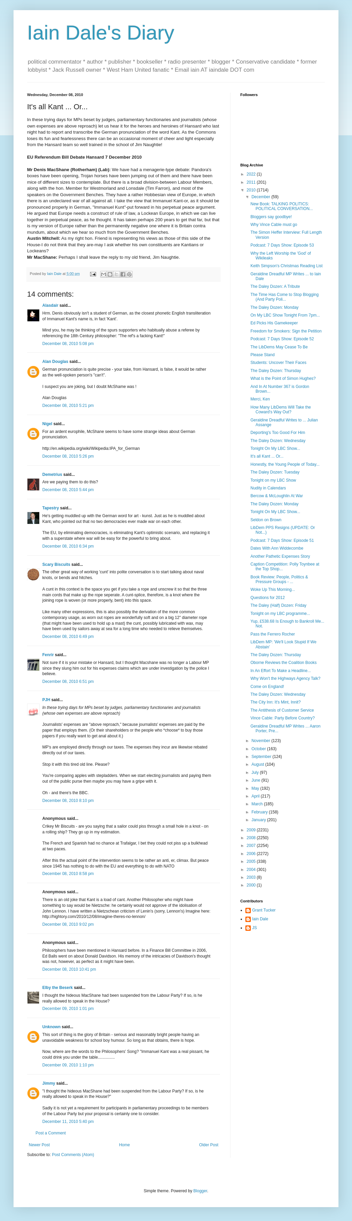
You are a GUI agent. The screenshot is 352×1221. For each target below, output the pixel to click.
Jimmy (48, 1083)
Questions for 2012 (267, 597)
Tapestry (50, 508)
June (256, 780)
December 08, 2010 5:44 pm (68, 489)
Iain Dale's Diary (100, 32)
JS (254, 927)
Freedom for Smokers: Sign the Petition (286, 331)
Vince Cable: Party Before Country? (282, 718)
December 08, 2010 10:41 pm (69, 969)
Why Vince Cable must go (273, 224)
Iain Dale (260, 919)
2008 (252, 837)
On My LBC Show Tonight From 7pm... (285, 315)
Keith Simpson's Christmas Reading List (286, 265)
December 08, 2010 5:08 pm (68, 343)
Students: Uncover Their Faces (278, 362)
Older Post (208, 1145)
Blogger (200, 1191)
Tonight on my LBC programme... (280, 613)
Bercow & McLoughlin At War (276, 495)
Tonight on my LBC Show (273, 480)
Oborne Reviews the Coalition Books (283, 662)
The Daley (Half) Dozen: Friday (278, 605)
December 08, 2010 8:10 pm (68, 800)
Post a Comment (51, 1133)
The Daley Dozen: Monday (274, 307)
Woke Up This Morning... (272, 589)
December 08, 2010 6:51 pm (68, 681)
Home (124, 1145)
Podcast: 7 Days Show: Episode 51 (282, 540)
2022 (252, 174)
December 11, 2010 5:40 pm (68, 1121)
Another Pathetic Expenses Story (280, 556)
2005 (252, 861)
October (259, 748)
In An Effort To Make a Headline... (280, 670)
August (258, 764)
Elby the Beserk (57, 987)
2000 (252, 885)
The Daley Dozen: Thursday (275, 370)
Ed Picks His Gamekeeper (274, 323)
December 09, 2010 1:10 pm (68, 1065)
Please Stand (262, 354)
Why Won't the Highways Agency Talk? (285, 678)
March (257, 804)
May (255, 788)
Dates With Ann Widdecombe (276, 548)
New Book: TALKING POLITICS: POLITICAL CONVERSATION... (281, 206)
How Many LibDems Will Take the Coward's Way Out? (280, 409)
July (255, 772)
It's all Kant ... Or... (267, 456)
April (256, 796)
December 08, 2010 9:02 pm (68, 924)
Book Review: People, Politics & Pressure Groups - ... (279, 579)
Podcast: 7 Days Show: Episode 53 (282, 245)
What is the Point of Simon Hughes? (283, 378)
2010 (252, 190)
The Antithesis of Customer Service (282, 710)
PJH (46, 699)
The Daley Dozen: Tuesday (275, 472)
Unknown (51, 1026)
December (261, 196)
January (259, 819)
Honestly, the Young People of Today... (285, 464)
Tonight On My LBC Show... (275, 448)
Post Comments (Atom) (73, 1154)
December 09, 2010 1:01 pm (68, 1008)
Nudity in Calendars (268, 488)
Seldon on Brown (265, 519)
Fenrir (48, 654)
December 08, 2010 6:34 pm (68, 546)
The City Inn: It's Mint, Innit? (275, 702)
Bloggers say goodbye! (271, 216)
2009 (252, 830)
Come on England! (267, 686)
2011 (252, 182)
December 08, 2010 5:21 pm (68, 405)
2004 (252, 869)
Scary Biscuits (56, 564)
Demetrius (52, 474)
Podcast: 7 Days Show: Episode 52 (282, 339)
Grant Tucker (264, 910)
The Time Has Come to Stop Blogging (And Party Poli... (284, 297)
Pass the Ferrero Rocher (272, 634)
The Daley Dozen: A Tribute (275, 286)
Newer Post (39, 1145)
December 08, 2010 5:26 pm (68, 456)
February (260, 812)
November (261, 740)
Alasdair (50, 305)
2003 (252, 877)
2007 (252, 845)
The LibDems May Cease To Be (279, 347)
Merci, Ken (260, 399)
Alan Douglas (55, 361)
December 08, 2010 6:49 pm (68, 636)
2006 (252, 853)
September (261, 756)
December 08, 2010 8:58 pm (68, 873)
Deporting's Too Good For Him (277, 432)
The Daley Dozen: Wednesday (278, 440)
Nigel (47, 423)
